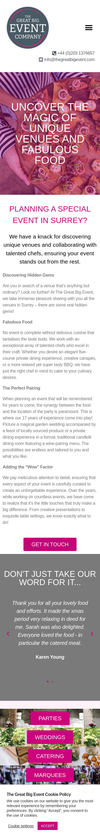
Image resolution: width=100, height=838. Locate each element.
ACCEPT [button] (47, 826)
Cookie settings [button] (21, 826)
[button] (89, 28)
